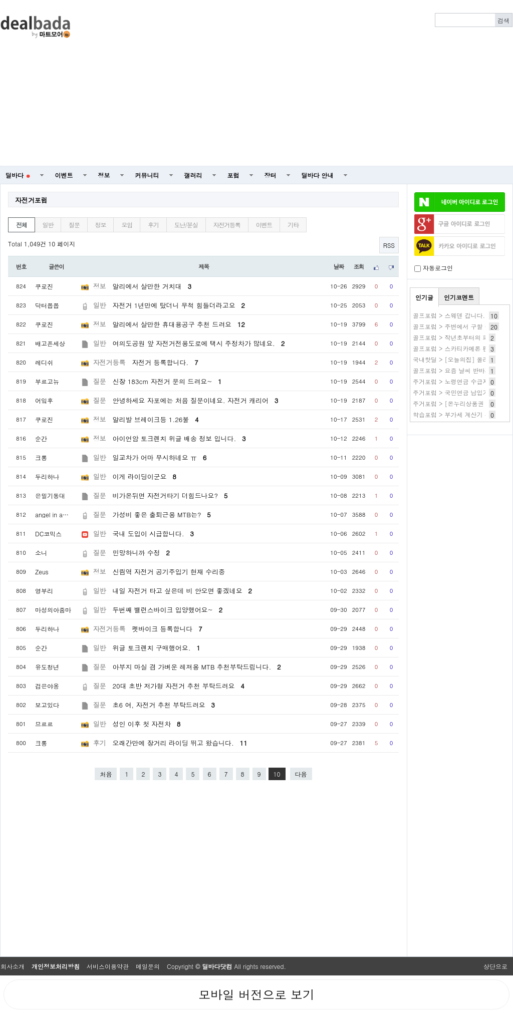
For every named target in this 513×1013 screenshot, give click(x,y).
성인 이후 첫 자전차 (147, 724)
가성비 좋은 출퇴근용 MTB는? (162, 514)
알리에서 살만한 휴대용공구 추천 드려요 (179, 324)
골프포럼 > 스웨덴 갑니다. (449, 315)
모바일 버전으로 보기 (256, 994)
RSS (389, 245)
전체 (21, 224)
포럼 (233, 175)
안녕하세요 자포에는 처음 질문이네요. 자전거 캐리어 (196, 400)
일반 (48, 224)
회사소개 (13, 966)
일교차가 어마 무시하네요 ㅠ (160, 457)
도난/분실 (186, 224)
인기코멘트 (459, 297)
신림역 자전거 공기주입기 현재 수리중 (169, 571)
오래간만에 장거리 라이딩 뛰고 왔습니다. (180, 743)
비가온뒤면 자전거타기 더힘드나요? (170, 495)
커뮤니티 (147, 175)
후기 (153, 224)
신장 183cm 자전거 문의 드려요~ (167, 381)
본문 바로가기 (0, 0)
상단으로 (495, 966)
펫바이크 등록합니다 (167, 628)
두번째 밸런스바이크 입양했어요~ (167, 609)
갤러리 (193, 175)
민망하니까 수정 (141, 552)
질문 (74, 224)
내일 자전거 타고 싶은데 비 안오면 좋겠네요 (182, 590)
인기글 (424, 297)
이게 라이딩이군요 (144, 476)
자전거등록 (226, 224)
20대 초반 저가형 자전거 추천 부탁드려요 (178, 686)
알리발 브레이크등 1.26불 (156, 419)
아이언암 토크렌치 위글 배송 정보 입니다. (179, 438)
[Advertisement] (317, 83)
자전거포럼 (31, 200)
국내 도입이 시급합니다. (153, 533)
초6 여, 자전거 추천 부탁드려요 (164, 705)
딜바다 (18, 175)
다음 (301, 774)
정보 (104, 175)
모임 (126, 224)
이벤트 (64, 175)
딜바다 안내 (318, 175)
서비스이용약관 (108, 966)
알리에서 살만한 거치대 (152, 286)
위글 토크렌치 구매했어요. (156, 647)
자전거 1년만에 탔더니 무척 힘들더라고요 (179, 305)
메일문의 (148, 966)
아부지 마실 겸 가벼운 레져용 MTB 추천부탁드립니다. (197, 666)
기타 (293, 224)
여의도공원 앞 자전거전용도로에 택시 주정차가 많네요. (199, 343)
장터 (271, 175)
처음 (106, 774)
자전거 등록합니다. (165, 362)
